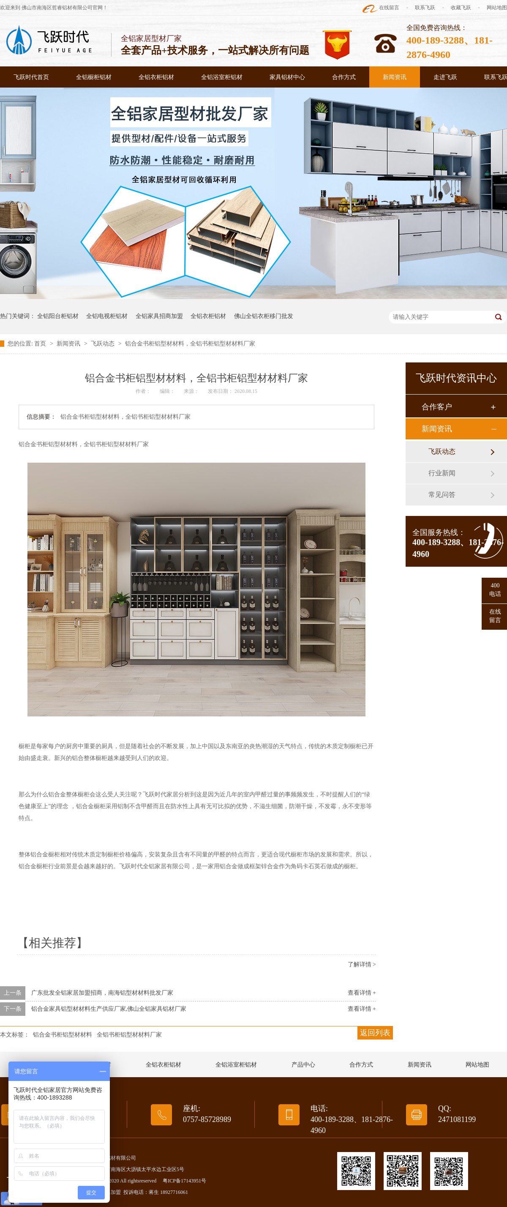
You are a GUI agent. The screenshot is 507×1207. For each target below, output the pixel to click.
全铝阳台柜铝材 (58, 316)
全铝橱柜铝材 (94, 77)
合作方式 (344, 77)
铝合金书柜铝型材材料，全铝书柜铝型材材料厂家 (190, 343)
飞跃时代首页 (31, 77)
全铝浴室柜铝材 (222, 77)
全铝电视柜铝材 (107, 316)
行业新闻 (441, 473)
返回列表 (375, 1033)
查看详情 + (362, 993)
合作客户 (437, 407)
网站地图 (497, 8)
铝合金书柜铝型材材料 (62, 1034)
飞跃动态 (103, 343)
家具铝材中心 (287, 77)
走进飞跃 (445, 77)
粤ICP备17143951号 (184, 1181)
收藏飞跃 (461, 8)
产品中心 (303, 1065)
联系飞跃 (425, 8)
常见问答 (441, 494)
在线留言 (389, 8)
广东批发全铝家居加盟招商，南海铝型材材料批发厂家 (102, 993)
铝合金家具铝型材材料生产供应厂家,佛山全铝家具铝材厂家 (109, 1009)
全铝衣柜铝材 (156, 77)
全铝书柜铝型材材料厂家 (129, 1034)
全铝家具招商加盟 (159, 316)
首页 (41, 343)
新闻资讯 (394, 77)
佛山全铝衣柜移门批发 (263, 316)
